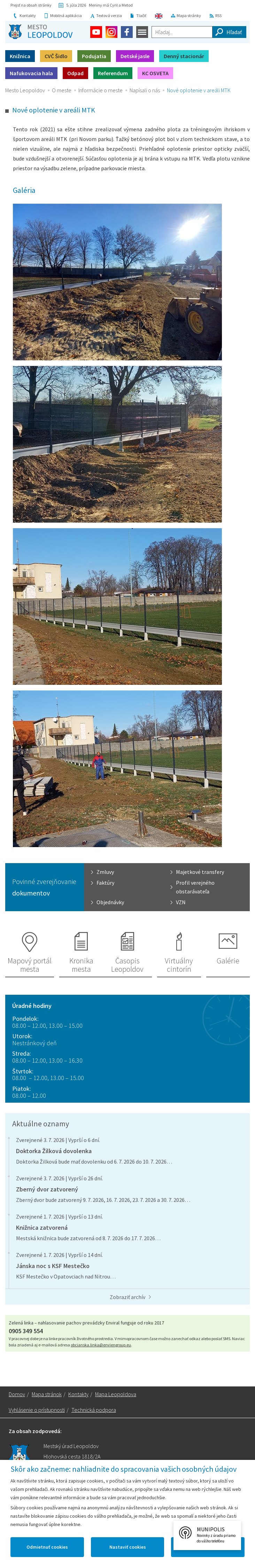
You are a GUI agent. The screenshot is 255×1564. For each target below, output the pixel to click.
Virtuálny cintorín (179, 965)
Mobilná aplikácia (66, 15)
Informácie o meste (100, 90)
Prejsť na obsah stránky (31, 5)
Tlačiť (141, 15)
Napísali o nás (145, 90)
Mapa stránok (47, 1394)
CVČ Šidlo (56, 56)
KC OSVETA (155, 73)
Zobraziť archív (127, 1296)
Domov (17, 1394)
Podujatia (94, 56)
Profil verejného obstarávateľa (195, 887)
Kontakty (28, 15)
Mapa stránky (189, 15)
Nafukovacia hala (31, 73)
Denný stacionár (184, 56)
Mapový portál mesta (30, 965)
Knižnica (20, 56)
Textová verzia (109, 15)
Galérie (228, 960)
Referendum (113, 73)
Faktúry (105, 882)
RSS (218, 15)
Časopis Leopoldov (127, 965)
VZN (181, 902)
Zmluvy (105, 871)
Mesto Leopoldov (25, 90)
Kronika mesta (81, 965)
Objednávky (110, 902)
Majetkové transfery (200, 871)
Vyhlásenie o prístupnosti (37, 1409)
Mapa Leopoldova (115, 1394)
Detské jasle (135, 56)
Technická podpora (93, 1409)
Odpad (75, 73)
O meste (61, 90)
